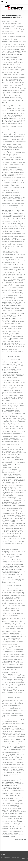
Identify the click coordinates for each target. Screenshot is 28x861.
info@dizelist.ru (15, 857)
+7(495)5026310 (5, 857)
